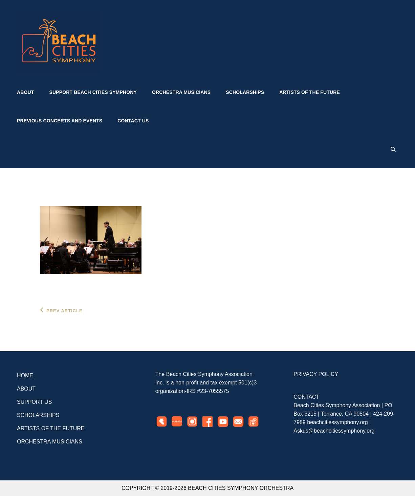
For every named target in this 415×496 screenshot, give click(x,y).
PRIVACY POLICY (315, 374)
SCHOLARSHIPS (38, 415)
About (25, 92)
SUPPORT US (34, 402)
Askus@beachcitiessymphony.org (333, 431)
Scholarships (245, 92)
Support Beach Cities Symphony (93, 92)
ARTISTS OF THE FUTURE (50, 428)
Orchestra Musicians (181, 92)
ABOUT (26, 389)
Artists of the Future (309, 92)
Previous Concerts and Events (59, 120)
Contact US (133, 120)
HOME (25, 375)
